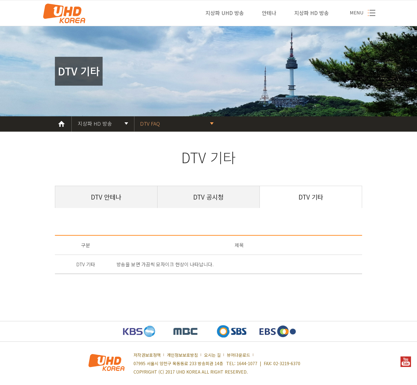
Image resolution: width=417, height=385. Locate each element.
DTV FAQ (150, 123)
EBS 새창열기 (277, 331)
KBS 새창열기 (139, 331)
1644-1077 (247, 363)
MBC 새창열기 (185, 331)
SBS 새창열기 (231, 331)
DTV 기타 (310, 197)
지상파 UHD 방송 (225, 13)
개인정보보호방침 (182, 355)
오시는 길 (212, 355)
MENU (357, 12)
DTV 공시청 (208, 197)
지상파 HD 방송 (311, 13)
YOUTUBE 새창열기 (405, 361)
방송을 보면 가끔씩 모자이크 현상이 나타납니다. (165, 264)
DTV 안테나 (106, 197)
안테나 (269, 13)
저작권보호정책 (147, 355)
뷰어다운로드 (238, 355)
